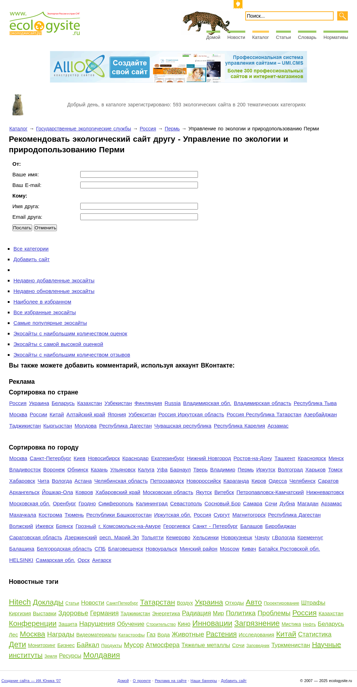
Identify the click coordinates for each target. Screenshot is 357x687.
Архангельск (24, 492)
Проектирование (281, 603)
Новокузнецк (236, 537)
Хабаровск (22, 481)
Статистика (315, 634)
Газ (151, 634)
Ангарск (101, 560)
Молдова (85, 426)
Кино (184, 624)
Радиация (196, 613)
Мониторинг (41, 645)
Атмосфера (163, 644)
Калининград (152, 503)
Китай (56, 414)
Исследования (256, 635)
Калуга (146, 469)
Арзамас (278, 426)
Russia (172, 403)
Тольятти (152, 537)
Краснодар (135, 458)
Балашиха (21, 549)
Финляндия (148, 403)
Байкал (88, 644)
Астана (83, 481)
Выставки (44, 613)
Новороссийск (203, 481)
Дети (17, 644)
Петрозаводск (167, 481)
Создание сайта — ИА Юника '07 (31, 681)
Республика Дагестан (125, 426)
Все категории (30, 249)
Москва (18, 414)
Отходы (234, 603)
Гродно (87, 503)
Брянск (64, 526)
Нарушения (97, 623)
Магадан (307, 503)
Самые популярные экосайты (50, 323)
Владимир (222, 469)
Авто (254, 602)
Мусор (134, 644)
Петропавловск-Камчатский (270, 492)
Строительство (161, 624)
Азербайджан (320, 414)
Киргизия (20, 613)
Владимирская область (262, 403)
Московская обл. (29, 503)
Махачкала (22, 515)
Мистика (291, 624)
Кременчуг (310, 537)
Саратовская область (35, 537)
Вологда (62, 481)
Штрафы (313, 602)
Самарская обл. (55, 560)
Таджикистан (25, 426)
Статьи (283, 37)
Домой (213, 37)
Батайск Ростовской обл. (289, 549)
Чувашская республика (182, 426)
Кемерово (178, 537)
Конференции (33, 623)
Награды (60, 634)
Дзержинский (81, 537)
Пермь (172, 128)
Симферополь (115, 503)
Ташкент (284, 458)
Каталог (260, 37)
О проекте (142, 681)
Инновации (212, 623)
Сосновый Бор (223, 503)
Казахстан (89, 403)
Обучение (131, 624)
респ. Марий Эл (119, 537)
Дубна (287, 503)
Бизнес (66, 645)
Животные (188, 634)
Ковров (84, 492)
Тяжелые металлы (205, 645)
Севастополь (186, 503)
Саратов (328, 481)
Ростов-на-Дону (253, 458)
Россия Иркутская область (191, 414)
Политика (241, 613)
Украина (39, 403)
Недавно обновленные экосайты (53, 291)
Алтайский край (85, 414)
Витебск (224, 492)
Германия (104, 613)
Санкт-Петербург (50, 458)
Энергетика (166, 613)
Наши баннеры (204, 681)
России (38, 414)
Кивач (249, 549)
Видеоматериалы (96, 635)
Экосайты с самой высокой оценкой (58, 344)
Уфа (162, 469)
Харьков (315, 469)
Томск (335, 469)
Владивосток (25, 469)
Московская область (168, 492)
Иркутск (265, 469)
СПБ (100, 549)
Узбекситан (142, 414)
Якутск (204, 492)
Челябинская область (121, 481)
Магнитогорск (248, 515)
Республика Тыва (315, 403)
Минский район (198, 549)
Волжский (21, 526)
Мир (218, 613)
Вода (163, 635)
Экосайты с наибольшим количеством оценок (70, 333)
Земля (51, 656)
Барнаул (180, 469)
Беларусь (63, 403)
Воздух (185, 603)
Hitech (20, 602)
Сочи (271, 503)
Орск (84, 560)
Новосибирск (104, 458)
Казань (99, 469)
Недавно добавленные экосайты (53, 280)
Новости (236, 37)
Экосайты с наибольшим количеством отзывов (71, 355)
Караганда (236, 481)
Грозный (86, 526)
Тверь (200, 469)
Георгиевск (176, 526)
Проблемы (273, 613)
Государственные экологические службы (83, 128)
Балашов (251, 526)
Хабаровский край (117, 492)
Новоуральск (161, 549)
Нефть (309, 624)
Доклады (48, 602)
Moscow (229, 549)
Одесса (278, 481)
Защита (67, 624)
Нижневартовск (325, 492)
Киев (79, 458)
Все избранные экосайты (44, 312)
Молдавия (101, 655)
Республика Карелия (239, 426)
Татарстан (157, 602)
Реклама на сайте (171, 681)
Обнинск (78, 469)
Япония (116, 414)
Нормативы (335, 37)
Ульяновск (122, 469)
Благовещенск (125, 549)
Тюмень (74, 515)
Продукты (111, 645)
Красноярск (312, 458)
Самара (253, 503)
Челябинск (302, 481)
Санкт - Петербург (215, 526)
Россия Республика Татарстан (264, 414)
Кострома (50, 515)
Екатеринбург (167, 458)
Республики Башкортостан (119, 515)
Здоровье (73, 613)
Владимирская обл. (207, 403)
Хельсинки (205, 537)
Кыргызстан (57, 426)
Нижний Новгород (209, 458)
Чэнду (261, 537)
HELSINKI (21, 560)
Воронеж (54, 469)
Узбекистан (118, 403)
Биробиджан (280, 526)
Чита (43, 481)
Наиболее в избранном (42, 302)
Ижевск (44, 526)
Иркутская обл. (172, 515)
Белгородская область (64, 549)
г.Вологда (283, 537)
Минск (336, 458)
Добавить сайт (31, 259)
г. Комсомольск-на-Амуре (130, 526)
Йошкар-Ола (57, 492)
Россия (148, 128)
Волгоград (290, 469)
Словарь (307, 37)
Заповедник (257, 645)
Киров (258, 481)
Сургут (221, 515)
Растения (221, 634)
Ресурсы (70, 656)
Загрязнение (257, 623)
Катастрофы (131, 635)
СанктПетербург (122, 603)
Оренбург (64, 503)
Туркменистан (290, 645)
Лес (13, 635)
